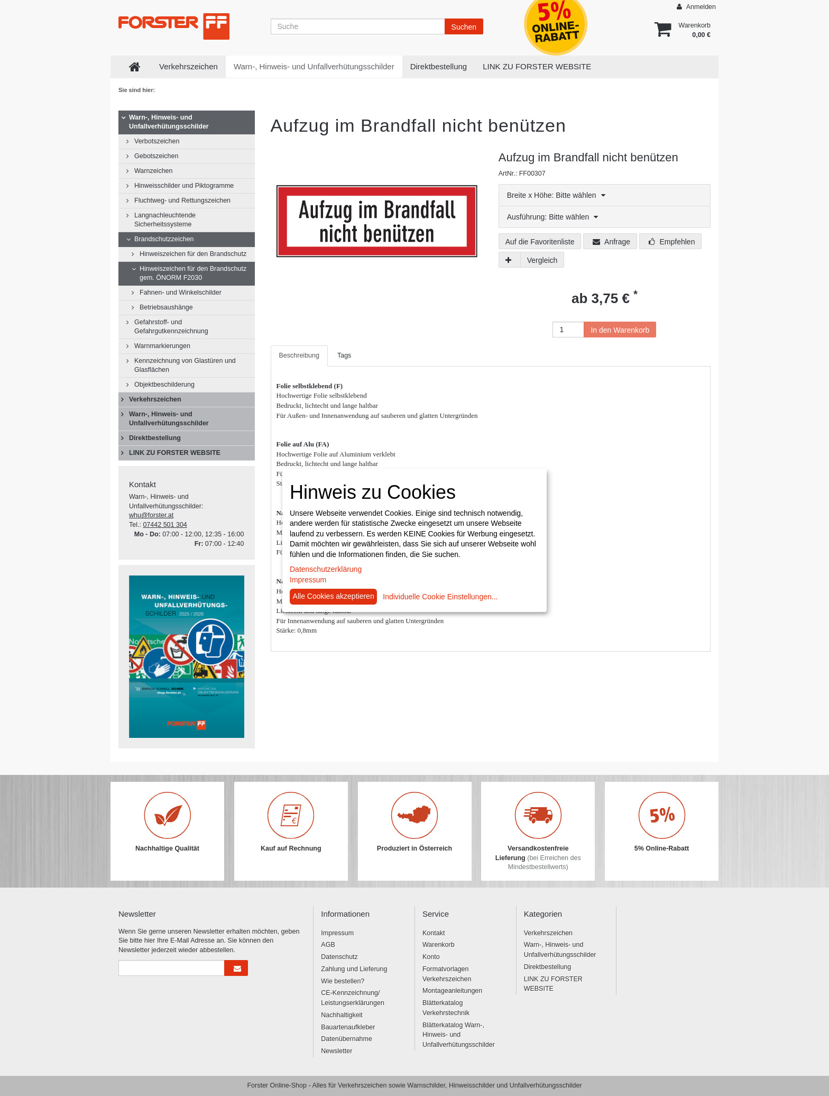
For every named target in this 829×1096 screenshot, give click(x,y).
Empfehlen (672, 242)
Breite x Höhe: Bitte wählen (556, 195)
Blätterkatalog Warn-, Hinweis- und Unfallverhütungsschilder (458, 1035)
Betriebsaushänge (166, 307)
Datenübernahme (346, 1039)
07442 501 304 (165, 524)
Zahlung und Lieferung (354, 969)
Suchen (464, 27)
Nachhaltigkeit (342, 1015)
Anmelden (696, 6)
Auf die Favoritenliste (540, 242)
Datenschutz (339, 957)
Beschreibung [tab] (299, 355)
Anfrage (611, 242)
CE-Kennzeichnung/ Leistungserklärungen (352, 998)
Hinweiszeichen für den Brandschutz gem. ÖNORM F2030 (193, 273)
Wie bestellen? (342, 981)
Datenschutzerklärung (326, 569)
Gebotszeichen (156, 156)
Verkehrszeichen (188, 66)
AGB (328, 944)
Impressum (337, 933)
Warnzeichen (153, 171)
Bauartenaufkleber (348, 1027)
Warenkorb (438, 944)
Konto (431, 957)
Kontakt (433, 933)
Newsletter (336, 1051)
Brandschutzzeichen (164, 239)
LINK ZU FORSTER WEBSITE (537, 66)
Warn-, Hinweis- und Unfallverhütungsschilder (314, 66)
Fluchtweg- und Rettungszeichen (182, 200)
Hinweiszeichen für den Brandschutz (193, 254)
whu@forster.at (151, 515)
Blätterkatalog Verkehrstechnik (445, 1008)
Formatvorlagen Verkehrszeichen (446, 974)
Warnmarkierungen (162, 346)
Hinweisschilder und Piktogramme (184, 185)
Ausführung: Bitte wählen (552, 217)
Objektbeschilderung (164, 384)
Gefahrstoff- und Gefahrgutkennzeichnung (171, 326)
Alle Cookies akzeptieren (333, 596)
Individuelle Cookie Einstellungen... (440, 596)
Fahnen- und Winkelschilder (181, 292)
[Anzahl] (568, 329)
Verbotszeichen (156, 141)
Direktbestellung (438, 66)
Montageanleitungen (452, 990)
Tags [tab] (344, 355)
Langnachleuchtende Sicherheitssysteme (165, 220)
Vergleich (542, 260)
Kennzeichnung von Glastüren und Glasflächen (185, 365)
